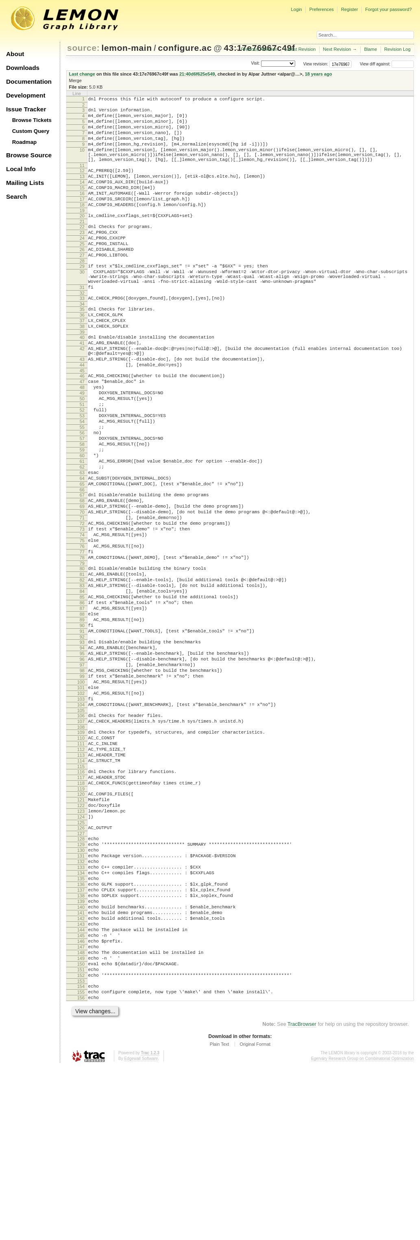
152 (81, 1143)
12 (82, 184)
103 (81, 814)
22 (82, 250)
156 (81, 1169)
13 (82, 191)
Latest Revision (300, 49)
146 (81, 1102)
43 (82, 406)
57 (82, 501)
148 (81, 1116)
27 (82, 284)
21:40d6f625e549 (197, 74)
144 (81, 1088)
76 (82, 631)
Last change (82, 74)
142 (81, 1074)
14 (82, 197)
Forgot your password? (388, 9)
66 (82, 564)
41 (82, 386)
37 (82, 360)
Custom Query (31, 131)
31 (82, 322)
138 (81, 1047)
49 (82, 446)
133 (81, 1012)
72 (82, 604)
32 (82, 329)
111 (81, 866)
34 (82, 341)
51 (82, 460)
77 (82, 638)
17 (82, 218)
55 (82, 488)
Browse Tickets (32, 120)
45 (82, 420)
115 (81, 894)
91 (82, 733)
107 (81, 840)
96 (82, 766)
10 (82, 159)
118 (81, 913)
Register (349, 9)
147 (81, 1109)
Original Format (254, 1217)
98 (82, 780)
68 (82, 576)
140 (81, 1060)
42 (82, 393)
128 (81, 977)
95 (82, 759)
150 (81, 1129)
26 (82, 277)
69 (82, 583)
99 (82, 787)
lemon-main (127, 47)
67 (82, 569)
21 (82, 244)
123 (81, 946)
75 (82, 624)
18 (82, 225)
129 (81, 984)
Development (26, 95)
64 (82, 550)
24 (82, 263)
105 (81, 828)
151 (81, 1136)
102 (81, 808)
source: (83, 47)
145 (81, 1095)
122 (81, 939)
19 (82, 232)
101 (81, 801)
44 (82, 413)
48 (82, 439)
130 (81, 991)
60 (82, 522)
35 (82, 347)
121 (81, 932)
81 (82, 664)
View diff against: (387, 64)
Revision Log (397, 49)
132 (81, 1005)
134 (81, 1019)
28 (82, 291)
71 (82, 597)
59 (82, 515)
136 (81, 1033)
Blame (370, 49)
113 (81, 880)
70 (82, 590)
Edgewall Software (141, 1231)
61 (82, 529)
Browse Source (29, 155)
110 (81, 860)
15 (82, 204)
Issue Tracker (26, 109)
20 (82, 237)
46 (82, 425)
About (15, 53)
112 (81, 873)
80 (82, 657)
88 (82, 712)
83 (82, 678)
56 (82, 495)
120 (81, 925)
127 (81, 972)
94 (82, 752)
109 (81, 853)
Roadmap (24, 142)
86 (82, 699)
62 (82, 536)
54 (82, 481)
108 (81, 847)
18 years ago (318, 74)
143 (81, 1081)
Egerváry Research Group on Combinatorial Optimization (362, 1231)
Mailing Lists (25, 182)
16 (82, 211)
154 (81, 1155)
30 (82, 303)
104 (81, 821)
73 (82, 610)
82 (82, 671)
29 (82, 296)
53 (82, 474)
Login (296, 9)
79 (82, 652)
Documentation (29, 81)
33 (82, 334)
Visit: (255, 63)
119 (81, 920)
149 (81, 1123)
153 (81, 1150)
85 (82, 692)
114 (81, 887)
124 (81, 953)
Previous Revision (259, 49)
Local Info (21, 168)
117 (81, 906)
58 (82, 508)
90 (82, 726)
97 (82, 773)
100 (81, 794)
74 (82, 617)
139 (81, 1053)
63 (82, 543)
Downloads (22, 67)
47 (82, 432)
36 (82, 354)
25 (82, 270)
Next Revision (337, 49)
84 (82, 685)
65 (82, 557)
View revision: (316, 64)
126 (81, 965)
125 (81, 960)
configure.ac (185, 47)
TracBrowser (301, 1197)
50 (82, 453)
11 (82, 178)
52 (82, 467)
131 (81, 998)
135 (81, 1026)
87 (82, 706)
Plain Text (219, 1217)
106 (81, 834)
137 (81, 1040)
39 (82, 374)
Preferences (321, 9)
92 (82, 740)
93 (82, 745)
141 (81, 1067)
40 (82, 380)
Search (16, 196)
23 (82, 256)
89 (82, 719)
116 (81, 899)
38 (82, 367)
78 (82, 645)
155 (81, 1162)
